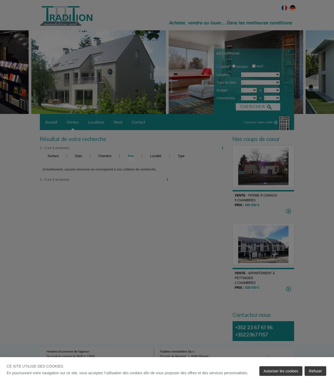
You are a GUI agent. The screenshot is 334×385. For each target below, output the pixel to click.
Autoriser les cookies (281, 371)
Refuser (315, 371)
